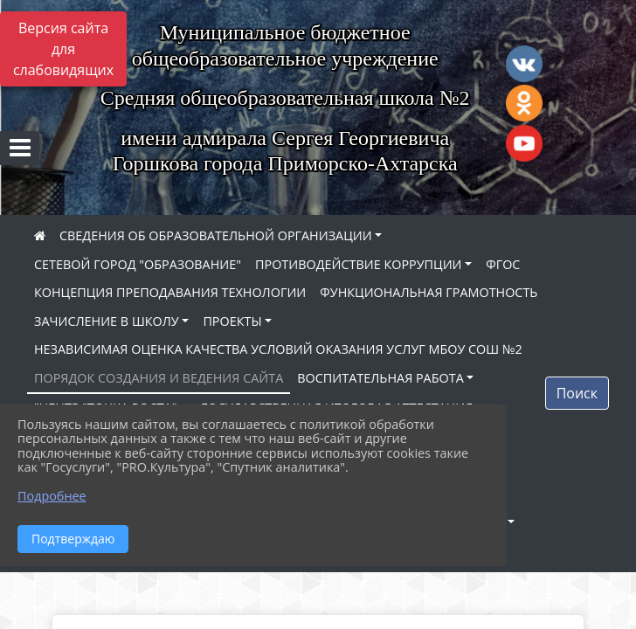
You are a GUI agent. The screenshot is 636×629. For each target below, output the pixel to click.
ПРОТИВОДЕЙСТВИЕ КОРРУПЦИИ (358, 264)
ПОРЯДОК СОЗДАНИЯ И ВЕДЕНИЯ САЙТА (158, 378)
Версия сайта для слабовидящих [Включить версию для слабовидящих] (63, 48)
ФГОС (503, 264)
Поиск (577, 393)
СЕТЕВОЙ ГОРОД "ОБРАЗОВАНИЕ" (137, 264)
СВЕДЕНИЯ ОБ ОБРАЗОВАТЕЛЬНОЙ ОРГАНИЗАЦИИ (215, 235)
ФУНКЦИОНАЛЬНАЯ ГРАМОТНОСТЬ (428, 292)
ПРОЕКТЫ (232, 321)
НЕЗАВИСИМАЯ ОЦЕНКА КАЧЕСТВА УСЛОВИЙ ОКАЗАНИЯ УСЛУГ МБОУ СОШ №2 (278, 349)
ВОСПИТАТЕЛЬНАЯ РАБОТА (380, 378)
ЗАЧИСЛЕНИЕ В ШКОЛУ (106, 321)
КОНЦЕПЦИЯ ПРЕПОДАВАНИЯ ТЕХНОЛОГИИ (170, 292)
